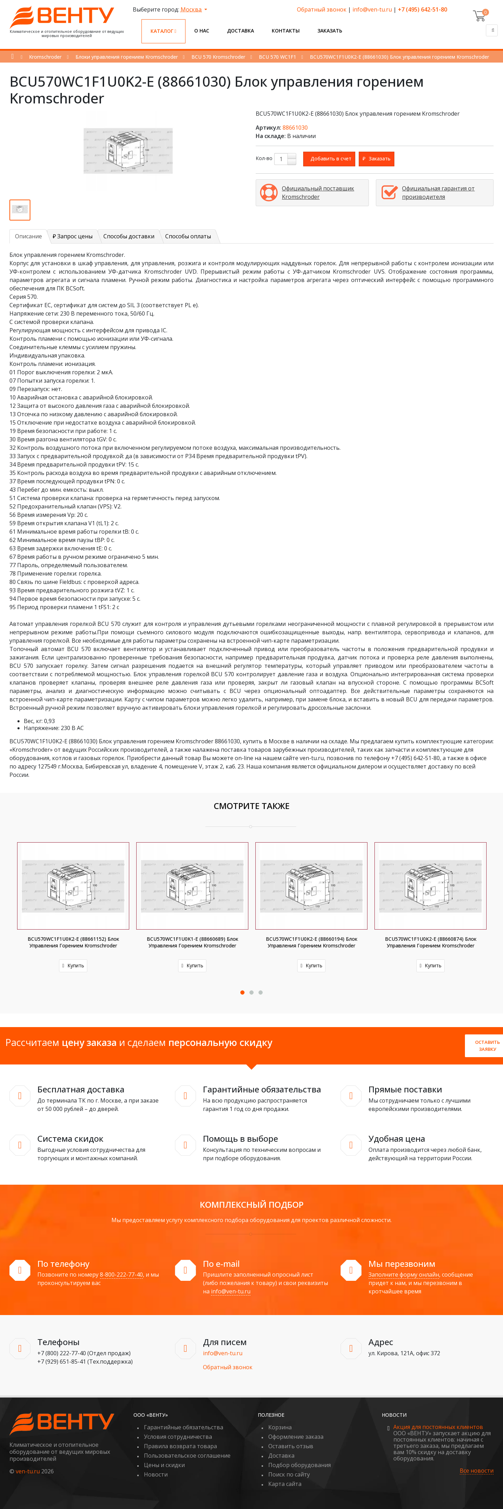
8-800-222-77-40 (121, 1274)
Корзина (280, 1427)
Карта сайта (284, 1484)
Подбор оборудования (299, 1465)
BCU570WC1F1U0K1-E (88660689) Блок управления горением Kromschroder (193, 942)
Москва (192, 9)
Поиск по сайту (289, 1474)
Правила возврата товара (180, 1446)
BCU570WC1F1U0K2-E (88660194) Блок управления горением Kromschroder (312, 942)
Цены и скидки (164, 1465)
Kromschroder (45, 56)
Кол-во (264, 158)
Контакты (286, 30)
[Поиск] (492, 30)
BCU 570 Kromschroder (218, 56)
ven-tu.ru (28, 1471)
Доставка (240, 30)
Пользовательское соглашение (187, 1455)
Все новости (477, 1470)
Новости (156, 1474)
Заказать (330, 30)
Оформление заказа (295, 1437)
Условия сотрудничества (178, 1437)
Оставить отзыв (290, 1446)
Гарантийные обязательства (183, 1427)
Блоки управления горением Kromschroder (126, 56)
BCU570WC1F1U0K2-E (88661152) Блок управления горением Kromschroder (73, 942)
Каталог (163, 31)
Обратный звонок (322, 9)
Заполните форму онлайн (404, 1274)
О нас (201, 30)
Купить (74, 965)
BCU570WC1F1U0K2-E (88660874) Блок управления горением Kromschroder (431, 942)
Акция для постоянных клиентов (438, 1427)
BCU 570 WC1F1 (277, 56)
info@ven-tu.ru (372, 9)
